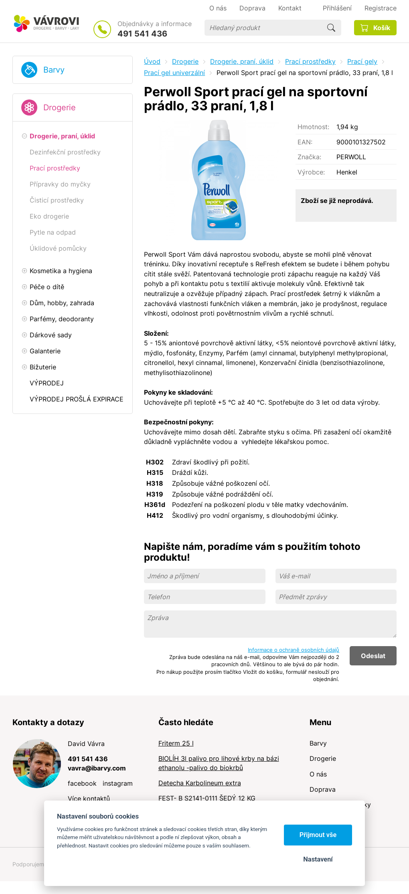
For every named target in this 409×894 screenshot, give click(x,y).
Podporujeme (29, 864)
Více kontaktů (89, 799)
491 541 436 (142, 34)
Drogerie (59, 107)
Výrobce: (311, 172)
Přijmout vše (318, 835)
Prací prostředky (310, 61)
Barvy (54, 70)
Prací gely (362, 61)
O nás (318, 774)
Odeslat (373, 656)
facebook (82, 783)
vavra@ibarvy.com (97, 768)
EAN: (305, 142)
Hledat (331, 28)
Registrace (380, 8)
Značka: (309, 157)
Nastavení (317, 859)
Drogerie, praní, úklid (241, 61)
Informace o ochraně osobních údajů (293, 650)
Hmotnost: (313, 127)
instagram (118, 783)
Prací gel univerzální (174, 73)
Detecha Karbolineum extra (199, 783)
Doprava (323, 789)
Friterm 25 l (176, 743)
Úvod (152, 61)
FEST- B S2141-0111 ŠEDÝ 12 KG (206, 798)
